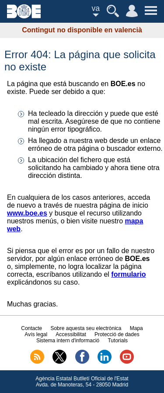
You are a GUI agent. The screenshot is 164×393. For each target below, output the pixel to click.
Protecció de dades (117, 334)
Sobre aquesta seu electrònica (85, 328)
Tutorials (118, 340)
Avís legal (35, 334)
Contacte (31, 328)
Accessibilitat (71, 334)
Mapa (136, 328)
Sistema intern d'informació (67, 340)
